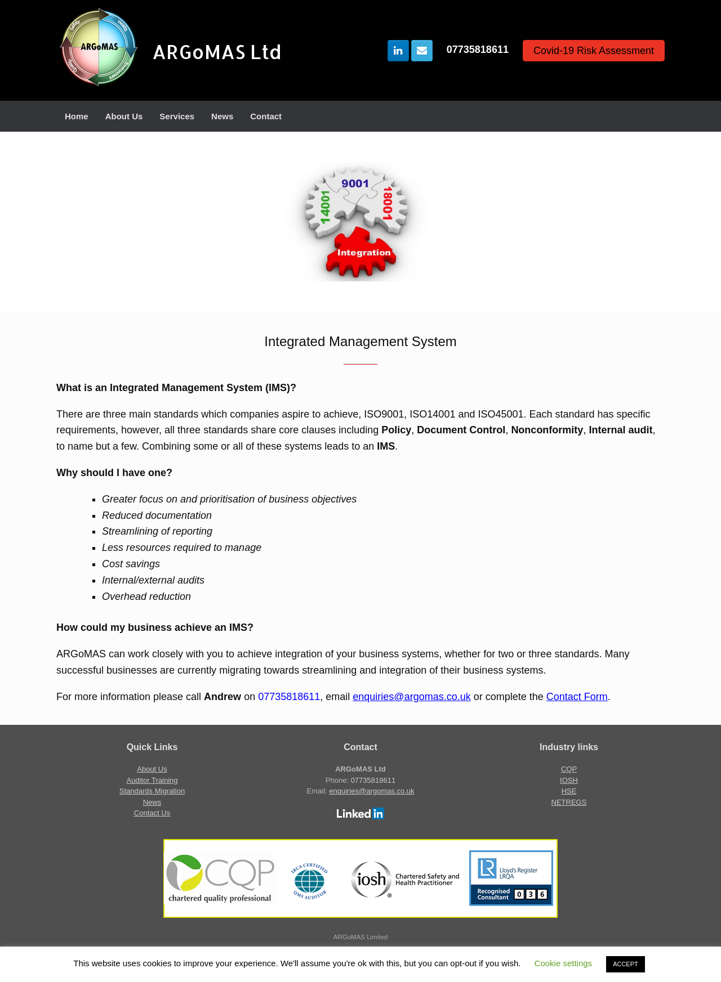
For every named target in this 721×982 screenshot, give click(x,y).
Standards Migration (152, 791)
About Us (124, 116)
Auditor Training (151, 780)
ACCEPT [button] (625, 964)
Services (176, 116)
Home (76, 116)
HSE (569, 791)
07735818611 (478, 49)
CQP (569, 769)
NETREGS (569, 802)
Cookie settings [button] (564, 963)
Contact (266, 116)
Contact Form (577, 696)
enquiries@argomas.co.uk (411, 696)
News (222, 116)
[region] (360, 222)
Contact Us (152, 813)
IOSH (569, 780)
